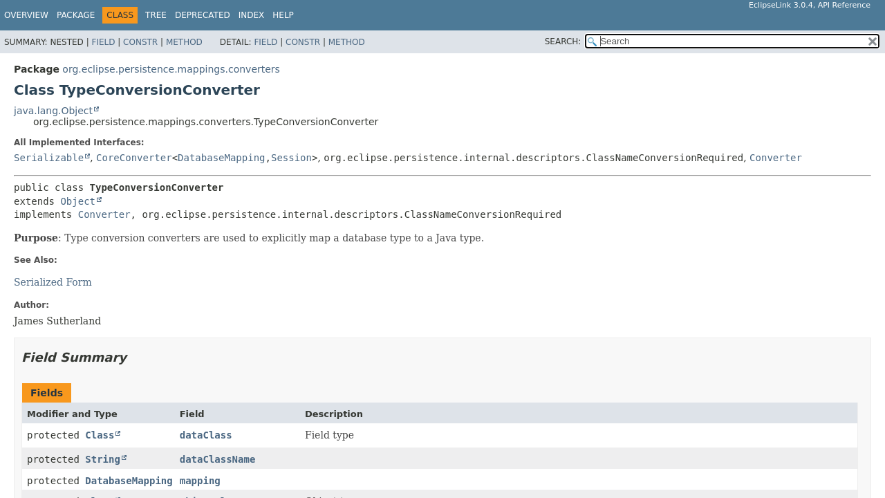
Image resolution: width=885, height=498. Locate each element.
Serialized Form (53, 282)
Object (77, 201)
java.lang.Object (53, 110)
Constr (140, 42)
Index (252, 15)
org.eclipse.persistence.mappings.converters (171, 69)
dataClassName (218, 459)
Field (103, 42)
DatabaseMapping (221, 157)
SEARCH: (563, 41)
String (102, 459)
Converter (775, 157)
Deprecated (202, 15)
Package (76, 15)
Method (184, 42)
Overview (26, 15)
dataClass (206, 435)
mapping (200, 480)
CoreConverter (134, 157)
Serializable (49, 157)
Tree (156, 15)
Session (291, 157)
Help (283, 15)
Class (99, 435)
